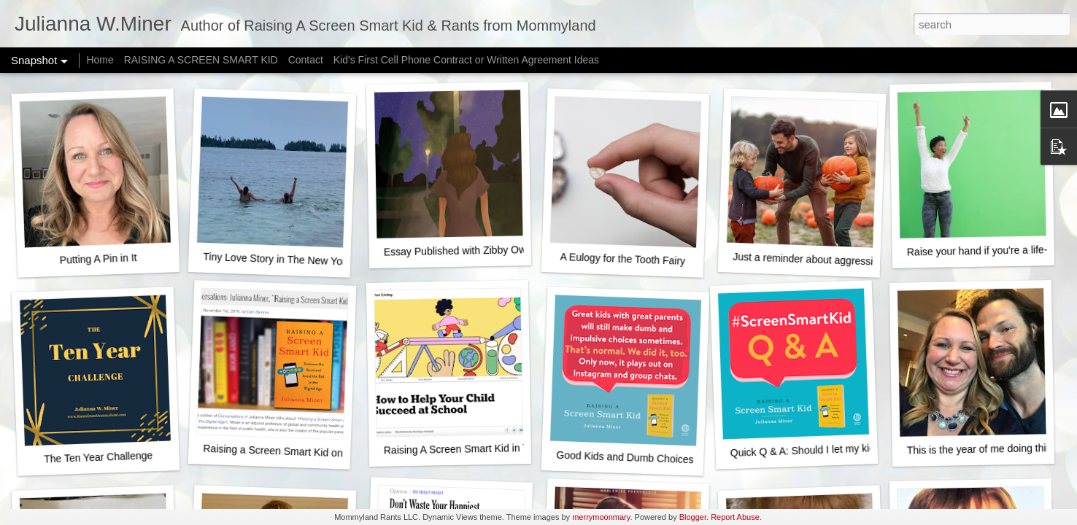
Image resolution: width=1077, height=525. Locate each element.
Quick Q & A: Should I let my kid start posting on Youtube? (861, 448)
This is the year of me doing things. (986, 449)
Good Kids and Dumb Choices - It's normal (652, 458)
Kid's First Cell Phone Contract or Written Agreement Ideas (466, 60)
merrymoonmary (601, 517)
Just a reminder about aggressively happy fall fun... (848, 261)
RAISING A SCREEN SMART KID (201, 60)
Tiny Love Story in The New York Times (292, 259)
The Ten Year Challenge (98, 456)
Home (99, 60)
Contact (305, 60)
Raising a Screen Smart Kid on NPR (285, 451)
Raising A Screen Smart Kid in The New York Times (500, 448)
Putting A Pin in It (97, 259)
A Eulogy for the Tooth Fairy (622, 259)
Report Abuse (735, 517)
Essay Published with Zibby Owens (463, 251)
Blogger (692, 517)
